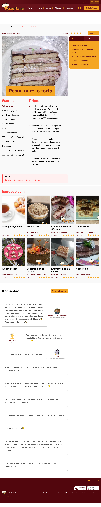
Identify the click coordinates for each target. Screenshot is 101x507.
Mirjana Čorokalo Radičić (57, 316)
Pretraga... (79, 8)
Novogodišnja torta (13, 216)
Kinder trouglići (13, 258)
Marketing (39, 497)
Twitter (66, 497)
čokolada (20, 180)
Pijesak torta (38, 216)
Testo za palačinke (79, 45)
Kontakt (45, 497)
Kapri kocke (87, 258)
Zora (57, 357)
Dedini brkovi (87, 216)
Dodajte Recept (92, 8)
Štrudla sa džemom (80, 60)
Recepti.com (13, 7)
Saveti (48, 8)
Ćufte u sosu (77, 53)
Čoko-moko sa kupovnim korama (84, 57)
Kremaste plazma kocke (62, 258)
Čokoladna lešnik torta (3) (38, 258)
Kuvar (30, 8)
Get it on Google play (93, 492)
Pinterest (96, 497)
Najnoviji (92, 39)
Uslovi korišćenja (30, 497)
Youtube (75, 497)
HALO (15, 500)
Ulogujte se (95, 2)
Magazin (58, 8)
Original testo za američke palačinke (84, 49)
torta (9, 180)
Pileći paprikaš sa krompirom (83, 64)
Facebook (56, 497)
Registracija (86, 2)
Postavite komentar (59, 291)
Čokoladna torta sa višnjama (62, 216)
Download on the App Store (80, 492)
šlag (38, 180)
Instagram (85, 497)
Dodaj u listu (93, 33)
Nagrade (69, 8)
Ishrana (39, 8)
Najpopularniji (77, 39)
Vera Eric (12, 341)
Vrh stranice (92, 485)
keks (30, 180)
